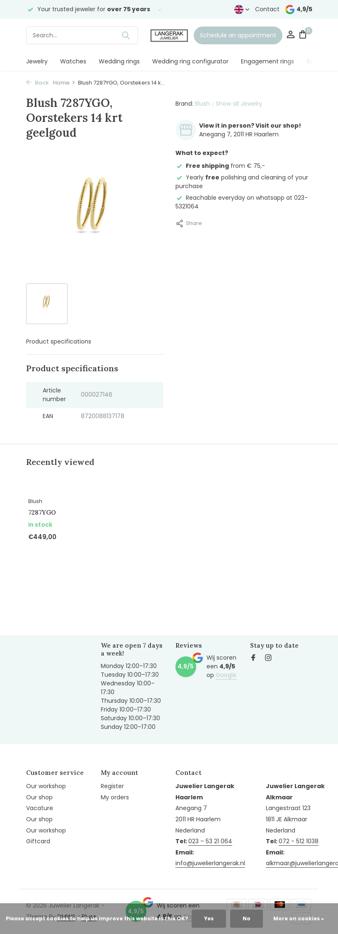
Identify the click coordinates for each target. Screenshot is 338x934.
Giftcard (38, 841)
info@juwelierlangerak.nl (210, 863)
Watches (73, 61)
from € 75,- (220, 166)
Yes (209, 918)
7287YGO (42, 512)
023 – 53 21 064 (210, 841)
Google (226, 675)
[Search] (82, 35)
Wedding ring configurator (190, 61)
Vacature (39, 808)
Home (64, 83)
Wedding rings (119, 61)
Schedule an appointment (238, 35)
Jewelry (37, 61)
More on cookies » (298, 918)
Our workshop (46, 786)
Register (112, 786)
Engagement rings (267, 61)
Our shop (39, 797)
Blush (202, 103)
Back (37, 83)
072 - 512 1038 (299, 841)
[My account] (290, 35)
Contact (267, 9)
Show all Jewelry (239, 103)
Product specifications (58, 341)
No (246, 918)
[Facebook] (253, 658)
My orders (115, 797)
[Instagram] (268, 658)
